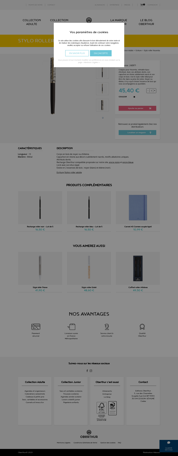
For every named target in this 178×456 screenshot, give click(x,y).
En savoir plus (77, 53)
